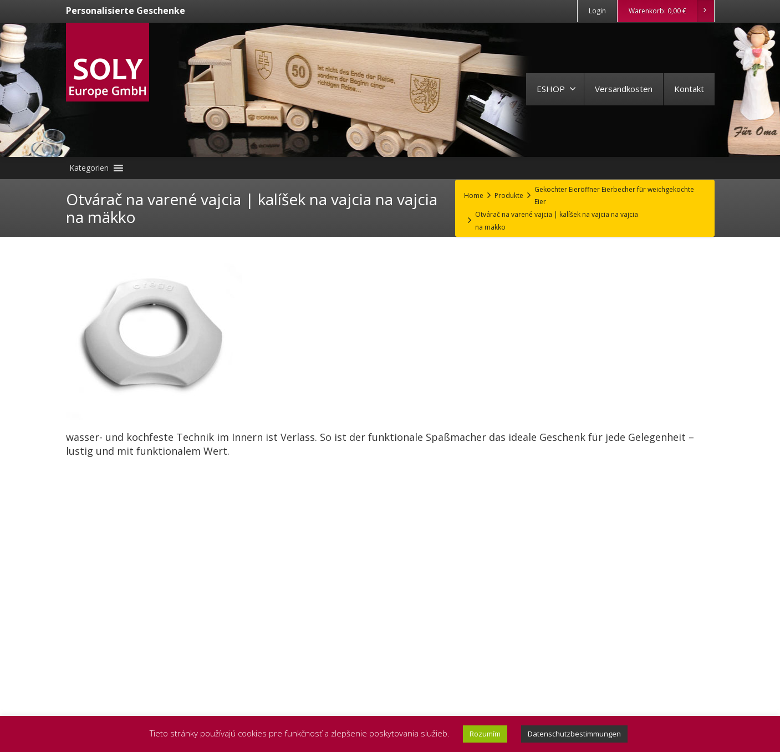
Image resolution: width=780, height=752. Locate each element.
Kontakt (689, 88)
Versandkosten (623, 88)
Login (597, 11)
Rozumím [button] (485, 734)
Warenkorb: (671, 11)
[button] (89, 168)
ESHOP (556, 88)
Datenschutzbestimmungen (574, 734)
